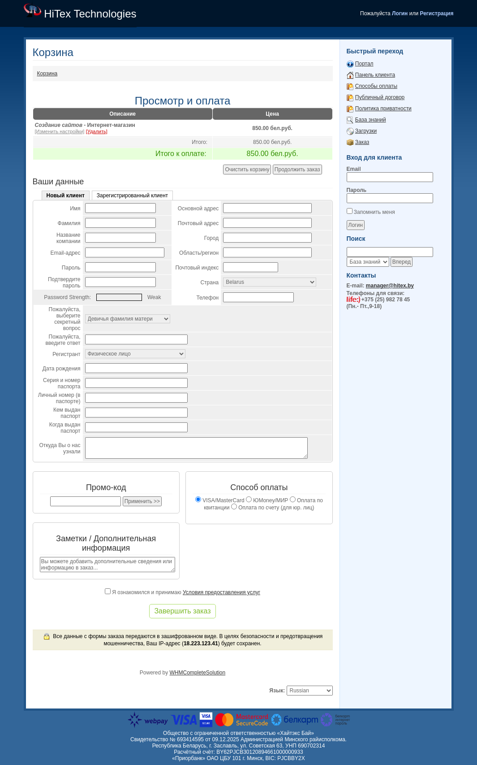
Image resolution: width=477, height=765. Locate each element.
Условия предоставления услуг (221, 592)
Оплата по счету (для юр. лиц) (272, 507)
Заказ (362, 142)
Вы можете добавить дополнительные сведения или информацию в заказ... (107, 564)
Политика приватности (383, 108)
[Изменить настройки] (60, 131)
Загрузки (366, 131)
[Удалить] (96, 131)
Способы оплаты (376, 86)
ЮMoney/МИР (267, 500)
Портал (364, 64)
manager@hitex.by (390, 286)
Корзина (47, 73)
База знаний (370, 120)
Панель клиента (375, 75)
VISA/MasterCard (220, 500)
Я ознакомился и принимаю (182, 592)
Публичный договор (379, 97)
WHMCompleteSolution (197, 672)
